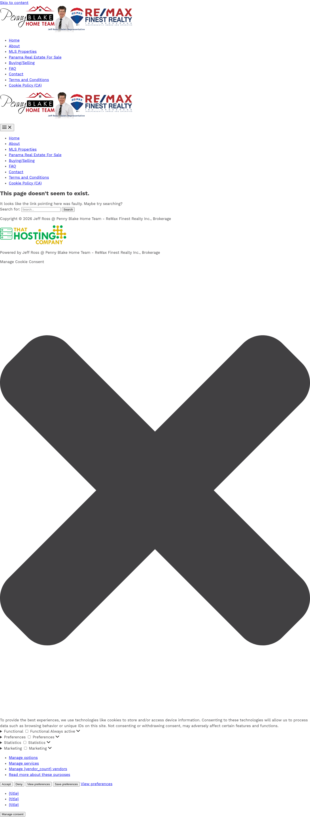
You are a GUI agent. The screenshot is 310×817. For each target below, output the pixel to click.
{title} (14, 793)
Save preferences (66, 784)
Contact (16, 74)
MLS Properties (23, 51)
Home (14, 40)
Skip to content (14, 2)
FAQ (12, 68)
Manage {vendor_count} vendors (38, 769)
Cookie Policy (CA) (25, 85)
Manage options (23, 757)
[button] (155, 491)
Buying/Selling (22, 63)
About (14, 46)
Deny (19, 784)
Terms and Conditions (29, 80)
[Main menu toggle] (7, 127)
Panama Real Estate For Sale (35, 57)
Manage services (24, 763)
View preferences (38, 784)
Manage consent (13, 814)
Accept (6, 784)
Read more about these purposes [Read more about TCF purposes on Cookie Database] (39, 774)
